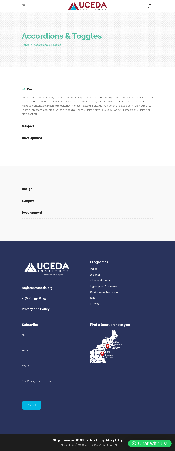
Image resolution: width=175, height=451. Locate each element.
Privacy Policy (114, 440)
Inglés (93, 269)
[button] (150, 443)
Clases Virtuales (100, 280)
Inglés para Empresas (103, 286)
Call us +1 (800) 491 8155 (73, 445)
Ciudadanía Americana (104, 292)
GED (92, 298)
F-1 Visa (94, 303)
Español (95, 274)
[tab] (87, 89)
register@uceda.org (37, 288)
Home (26, 45)
